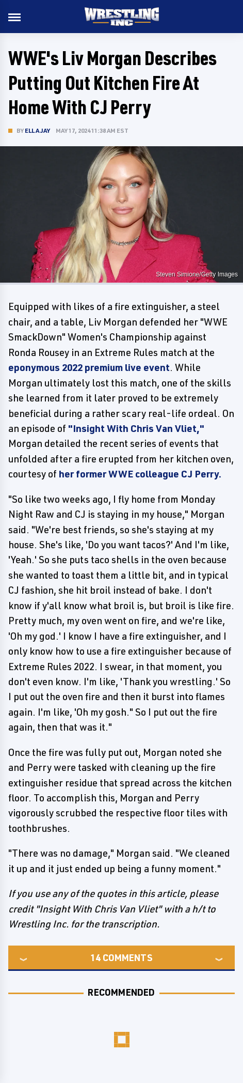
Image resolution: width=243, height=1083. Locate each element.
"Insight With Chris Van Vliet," (136, 428)
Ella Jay (38, 130)
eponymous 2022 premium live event (89, 367)
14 (95, 957)
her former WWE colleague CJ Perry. (140, 474)
